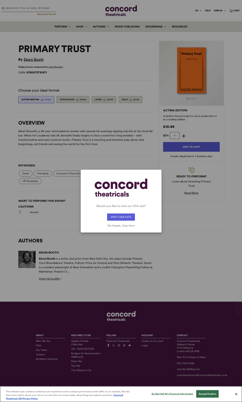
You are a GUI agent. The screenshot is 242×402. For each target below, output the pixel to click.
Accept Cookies (207, 396)
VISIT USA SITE (121, 217)
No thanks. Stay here (121, 225)
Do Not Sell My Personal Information (172, 396)
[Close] (236, 397)
